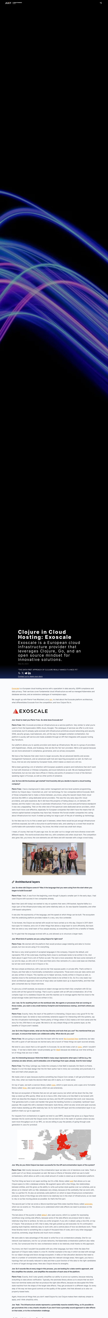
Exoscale (15, 688)
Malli (58, 1050)
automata (88, 1204)
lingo (25, 1088)
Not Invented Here (71, 1039)
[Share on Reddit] (26, 673)
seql (71, 1181)
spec (80, 1047)
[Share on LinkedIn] (29, 673)
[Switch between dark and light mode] (19, 673)
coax (53, 1085)
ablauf (44, 1215)
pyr (51, 699)
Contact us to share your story (30, 676)
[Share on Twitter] (22, 673)
